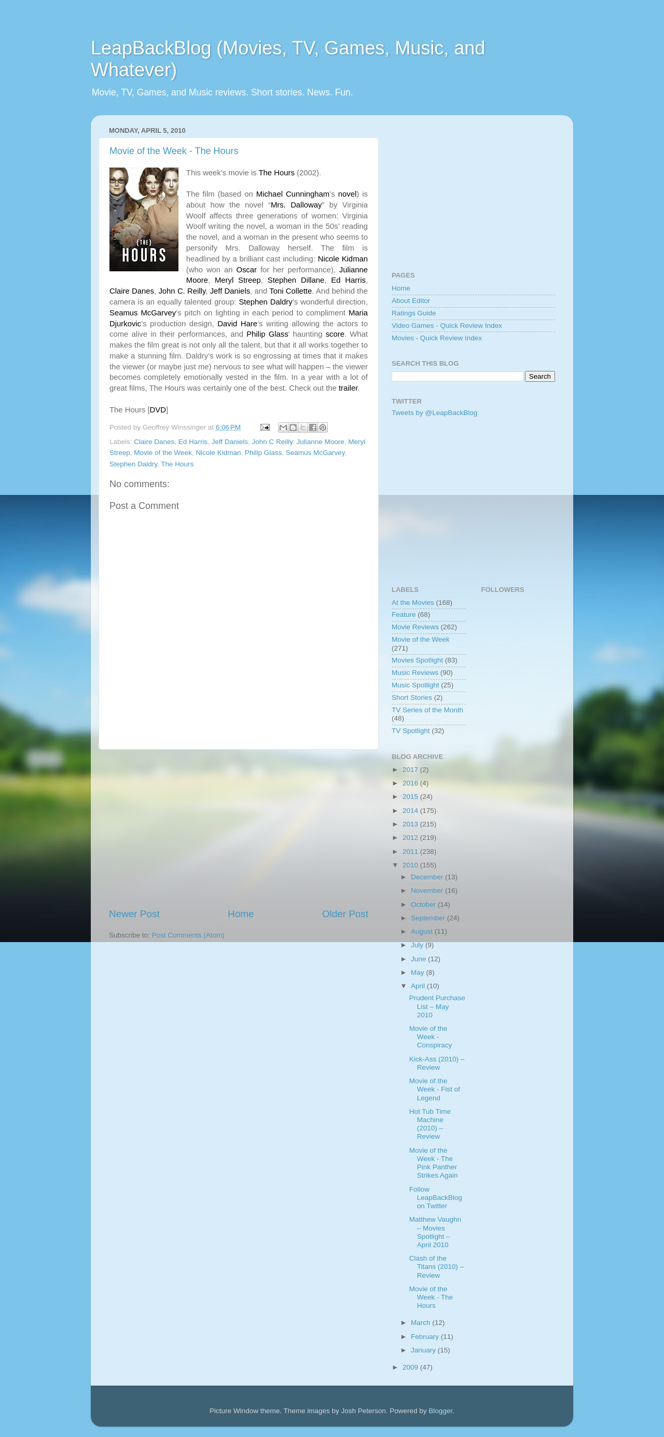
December (428, 877)
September (429, 918)
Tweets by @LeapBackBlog (434, 413)
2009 (411, 1367)
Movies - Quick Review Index (437, 338)
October (424, 904)
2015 (411, 796)
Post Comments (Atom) (188, 935)
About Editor (411, 301)
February (426, 1337)
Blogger (440, 1411)
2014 (411, 810)
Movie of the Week (163, 453)
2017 (411, 769)
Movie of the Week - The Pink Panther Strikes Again (433, 1163)
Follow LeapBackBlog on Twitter (435, 1197)
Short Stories (412, 697)
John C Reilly (272, 442)
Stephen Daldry (133, 464)
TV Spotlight (411, 731)
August (423, 931)
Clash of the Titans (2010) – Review (436, 1266)
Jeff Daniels (230, 442)
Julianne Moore (320, 442)
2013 (411, 824)
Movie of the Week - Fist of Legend (434, 1089)
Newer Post (134, 913)
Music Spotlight (415, 685)
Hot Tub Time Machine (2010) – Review (430, 1124)
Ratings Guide (414, 313)
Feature (404, 614)
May (418, 972)
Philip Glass (263, 453)
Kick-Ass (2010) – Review (437, 1063)
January (424, 1350)
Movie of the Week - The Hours (173, 151)
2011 (411, 851)
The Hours (177, 464)
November (428, 890)
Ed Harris (193, 442)
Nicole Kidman (218, 453)
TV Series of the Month (427, 710)
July (418, 945)
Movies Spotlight (417, 660)
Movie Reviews (415, 627)
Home (241, 913)
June (419, 959)
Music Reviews (415, 672)
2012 (411, 837)
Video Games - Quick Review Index (447, 325)
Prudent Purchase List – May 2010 (437, 1006)
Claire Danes (154, 442)
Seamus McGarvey (315, 453)
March (421, 1323)
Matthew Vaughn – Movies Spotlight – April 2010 (435, 1232)
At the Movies (413, 602)
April (419, 986)
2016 (411, 783)
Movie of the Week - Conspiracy (430, 1037)
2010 (411, 865)
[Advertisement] (238, 828)
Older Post (345, 913)
